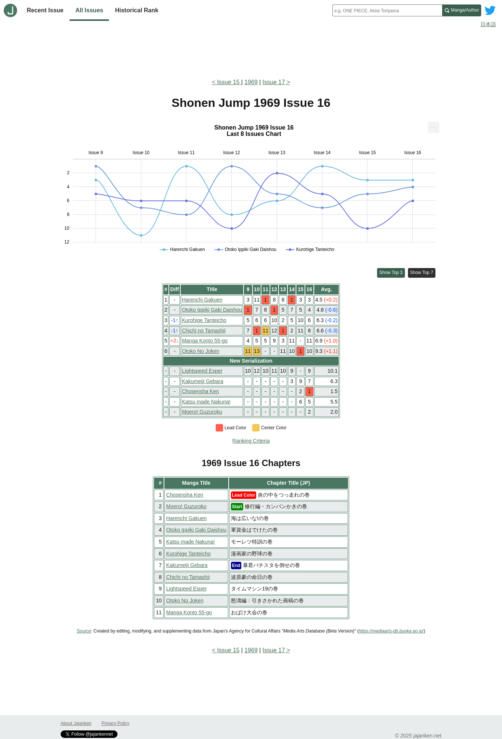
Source (84, 631)
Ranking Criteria (251, 441)
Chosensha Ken (200, 391)
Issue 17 (274, 82)
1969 (251, 82)
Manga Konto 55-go (205, 341)
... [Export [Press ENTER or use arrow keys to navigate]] (433, 125)
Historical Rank (136, 10)
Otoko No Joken (200, 351)
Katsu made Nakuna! (206, 402)
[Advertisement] (251, 51)
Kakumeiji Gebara (202, 381)
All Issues (89, 10)
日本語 (488, 24)
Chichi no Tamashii (203, 331)
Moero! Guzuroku (202, 412)
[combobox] (387, 10)
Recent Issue (45, 10)
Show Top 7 (422, 272)
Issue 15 (229, 82)
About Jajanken (76, 723)
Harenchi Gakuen (202, 300)
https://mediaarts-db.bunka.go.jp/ (391, 631)
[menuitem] (433, 127)
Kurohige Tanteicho (204, 320)
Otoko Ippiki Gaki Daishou (212, 310)
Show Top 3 (391, 272)
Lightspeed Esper (202, 371)
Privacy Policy (115, 723)
